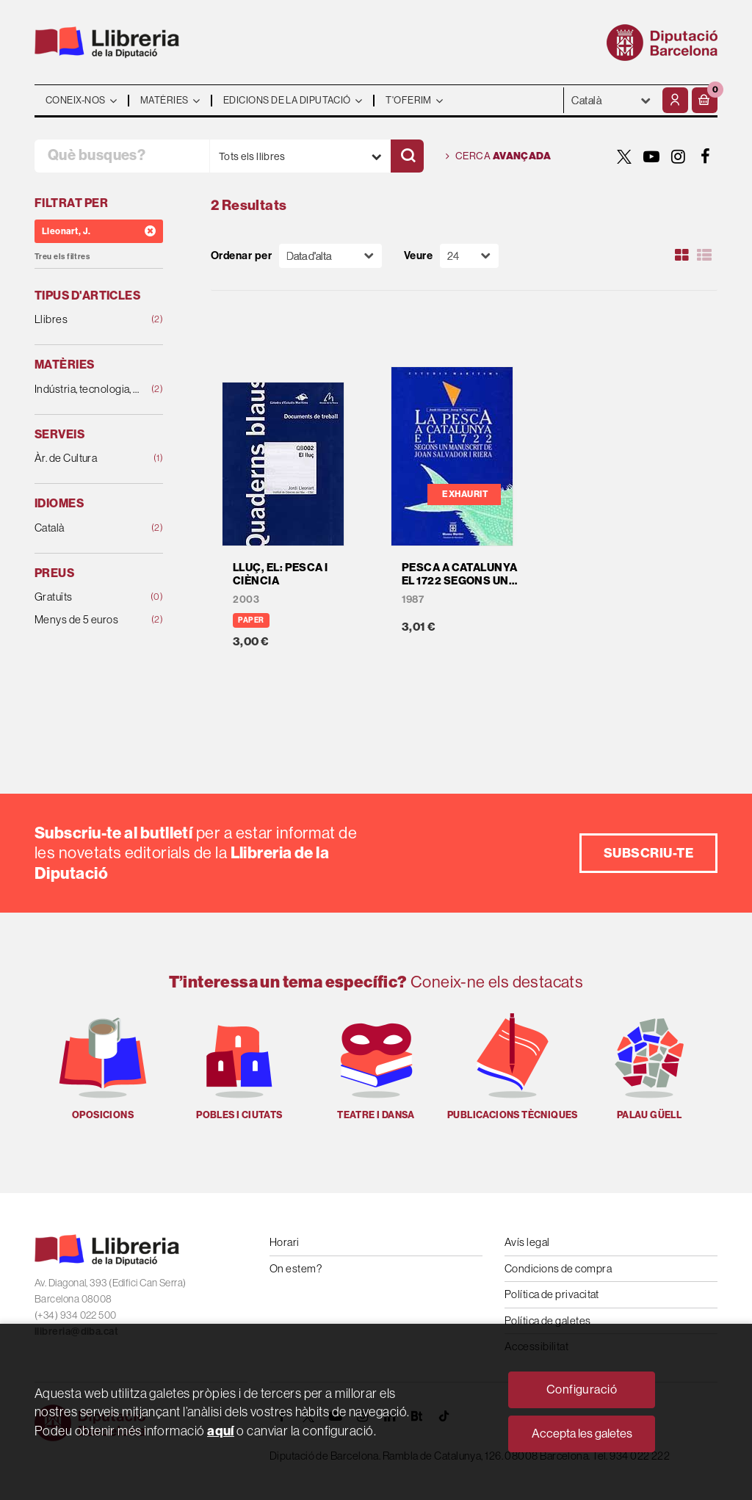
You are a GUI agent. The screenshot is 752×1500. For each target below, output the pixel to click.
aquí (220, 1430)
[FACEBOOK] (705, 156)
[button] (704, 100)
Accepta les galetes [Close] (582, 1434)
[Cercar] (407, 156)
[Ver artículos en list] (704, 255)
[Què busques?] (122, 156)
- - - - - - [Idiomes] (611, 100)
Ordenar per (241, 255)
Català (87, 528)
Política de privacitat (552, 1294)
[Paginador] (469, 256)
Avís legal (527, 1242)
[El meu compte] (675, 100)
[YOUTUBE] (651, 156)
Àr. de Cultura (87, 458)
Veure (418, 255)
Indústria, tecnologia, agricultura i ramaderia (87, 389)
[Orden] (330, 256)
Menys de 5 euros (87, 620)
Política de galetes (548, 1320)
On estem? (296, 1268)
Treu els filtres (62, 257)
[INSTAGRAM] (678, 156)
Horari (285, 1242)
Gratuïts (87, 597)
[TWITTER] (624, 156)
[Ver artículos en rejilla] (682, 255)
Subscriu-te (648, 852)
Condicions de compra (558, 1268)
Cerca (498, 156)
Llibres (87, 319)
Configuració (581, 1389)
